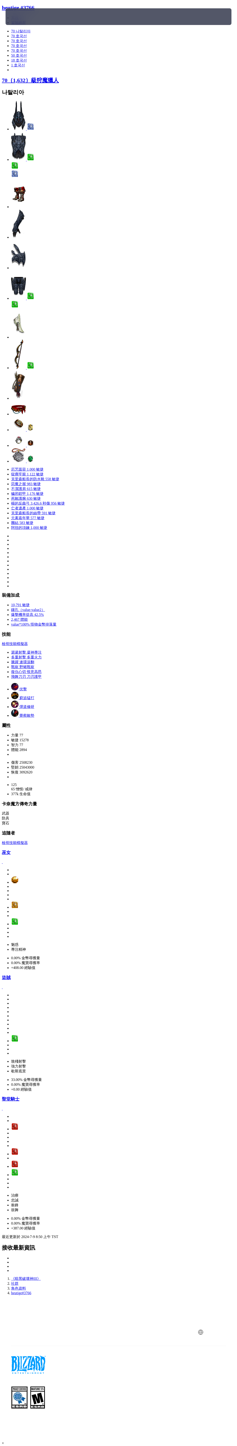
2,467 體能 (19, 619)
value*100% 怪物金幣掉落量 (33, 624)
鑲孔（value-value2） (28, 610)
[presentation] (19, 16)
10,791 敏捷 (20, 605)
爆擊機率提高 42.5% (27, 615)
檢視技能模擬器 (15, 644)
